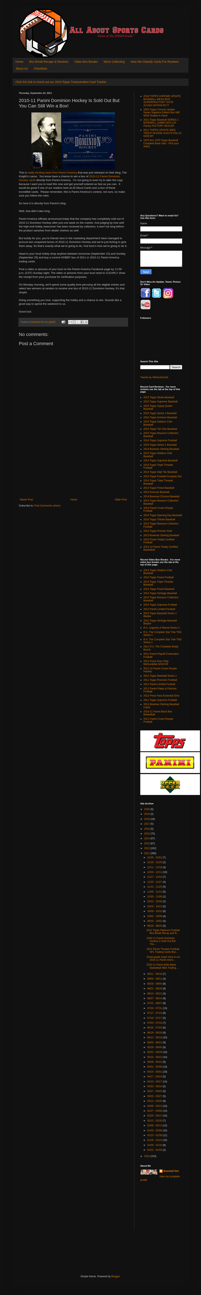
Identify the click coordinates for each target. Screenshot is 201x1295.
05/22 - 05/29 (155, 1052)
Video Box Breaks (86, 61)
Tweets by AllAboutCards (154, 377)
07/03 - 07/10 (155, 1022)
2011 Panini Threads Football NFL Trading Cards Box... (163, 950)
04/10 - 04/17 (155, 1081)
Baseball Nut (171, 1171)
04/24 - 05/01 (155, 1071)
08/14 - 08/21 (155, 993)
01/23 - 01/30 (155, 1135)
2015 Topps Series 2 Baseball (160, 413)
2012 (147, 848)
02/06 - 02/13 (155, 1125)
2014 (147, 838)
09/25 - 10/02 (155, 921)
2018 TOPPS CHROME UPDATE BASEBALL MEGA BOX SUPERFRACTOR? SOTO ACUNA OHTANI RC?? (162, 101)
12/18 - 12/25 (155, 862)
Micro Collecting (114, 61)
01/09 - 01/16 (155, 1145)
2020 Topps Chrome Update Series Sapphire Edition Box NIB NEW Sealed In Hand (161, 112)
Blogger (115, 1276)
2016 (147, 828)
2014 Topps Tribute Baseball (159, 519)
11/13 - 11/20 (155, 886)
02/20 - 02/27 (155, 1115)
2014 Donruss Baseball (156, 492)
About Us (22, 68)
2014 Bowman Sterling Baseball (161, 449)
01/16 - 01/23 (155, 1140)
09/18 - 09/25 (155, 925)
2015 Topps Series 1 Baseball (160, 444)
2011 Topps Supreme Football (160, 700)
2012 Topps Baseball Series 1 (160, 675)
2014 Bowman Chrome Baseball (161, 496)
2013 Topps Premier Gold (157, 530)
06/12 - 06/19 (155, 1037)
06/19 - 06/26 (155, 1032)
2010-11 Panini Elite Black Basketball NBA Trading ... (163, 966)
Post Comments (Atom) (47, 505)
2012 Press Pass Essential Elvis (161, 695)
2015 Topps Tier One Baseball (160, 428)
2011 (147, 853)
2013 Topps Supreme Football (160, 604)
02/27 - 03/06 (155, 1110)
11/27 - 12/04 (155, 876)
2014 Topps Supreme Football (160, 440)
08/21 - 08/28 (155, 988)
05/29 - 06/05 (155, 1047)
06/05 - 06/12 (155, 1042)
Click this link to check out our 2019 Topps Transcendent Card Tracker (60, 82)
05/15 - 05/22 (155, 1057)
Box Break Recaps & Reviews (48, 61)
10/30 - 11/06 (155, 896)
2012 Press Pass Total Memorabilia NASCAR (155, 663)
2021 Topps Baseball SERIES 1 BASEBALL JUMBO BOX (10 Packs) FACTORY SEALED (161, 122)
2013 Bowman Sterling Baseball (161, 535)
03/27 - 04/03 (155, 1091)
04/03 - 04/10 (155, 1086)
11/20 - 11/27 (155, 881)
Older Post (121, 499)
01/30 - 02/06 (155, 1130)
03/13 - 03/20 (155, 1101)
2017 (147, 823)
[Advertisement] (73, 467)
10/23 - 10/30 (155, 901)
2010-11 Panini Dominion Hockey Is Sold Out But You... (161, 941)
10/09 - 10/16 (155, 911)
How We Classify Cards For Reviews (154, 61)
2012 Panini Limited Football (159, 609)
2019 (147, 814)
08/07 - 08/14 (155, 998)
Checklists (40, 68)
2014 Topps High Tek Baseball (160, 472)
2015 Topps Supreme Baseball (160, 401)
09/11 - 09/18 (155, 973)
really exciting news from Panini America (52, 172)
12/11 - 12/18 (155, 867)
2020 (147, 809)
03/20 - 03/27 (155, 1096)
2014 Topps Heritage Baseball (160, 593)
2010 (147, 1156)
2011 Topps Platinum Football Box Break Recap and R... (163, 932)
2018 (147, 819)
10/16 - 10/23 (155, 906)
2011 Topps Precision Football (160, 680)
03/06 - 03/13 (155, 1106)
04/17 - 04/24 (155, 1076)
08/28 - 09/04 (155, 983)
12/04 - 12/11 (155, 872)
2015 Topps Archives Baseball (160, 417)
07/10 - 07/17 (155, 1018)
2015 (147, 833)
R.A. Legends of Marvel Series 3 (161, 627)
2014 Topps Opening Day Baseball (162, 515)
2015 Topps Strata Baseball (158, 397)
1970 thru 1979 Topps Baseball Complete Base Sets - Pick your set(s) (161, 143)
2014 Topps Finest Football (158, 577)
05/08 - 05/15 (155, 1061)
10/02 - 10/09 (155, 916)
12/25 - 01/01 (155, 857)
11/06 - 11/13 (155, 891)
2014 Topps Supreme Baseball (160, 460)
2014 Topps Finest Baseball (158, 487)
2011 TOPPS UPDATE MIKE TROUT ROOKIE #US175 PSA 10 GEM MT (162, 133)
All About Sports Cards (27, 14)
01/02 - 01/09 (155, 1149)
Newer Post (26, 499)
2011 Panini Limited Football (159, 684)
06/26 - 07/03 (155, 1027)
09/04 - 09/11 (155, 978)
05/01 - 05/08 (155, 1066)
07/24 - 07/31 (155, 1008)
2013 (147, 843)
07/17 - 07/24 (155, 1013)
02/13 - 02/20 (155, 1120)
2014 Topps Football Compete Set (162, 476)
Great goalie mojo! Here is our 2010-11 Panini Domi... (163, 958)
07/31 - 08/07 (155, 1003)
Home (19, 61)
